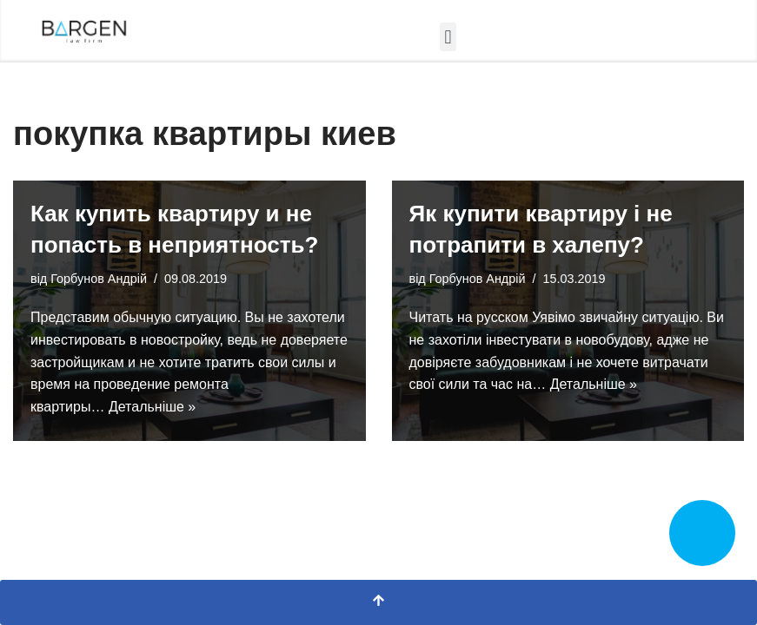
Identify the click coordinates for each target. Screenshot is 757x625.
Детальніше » (152, 406)
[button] (448, 37)
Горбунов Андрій (98, 279)
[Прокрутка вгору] (378, 602)
